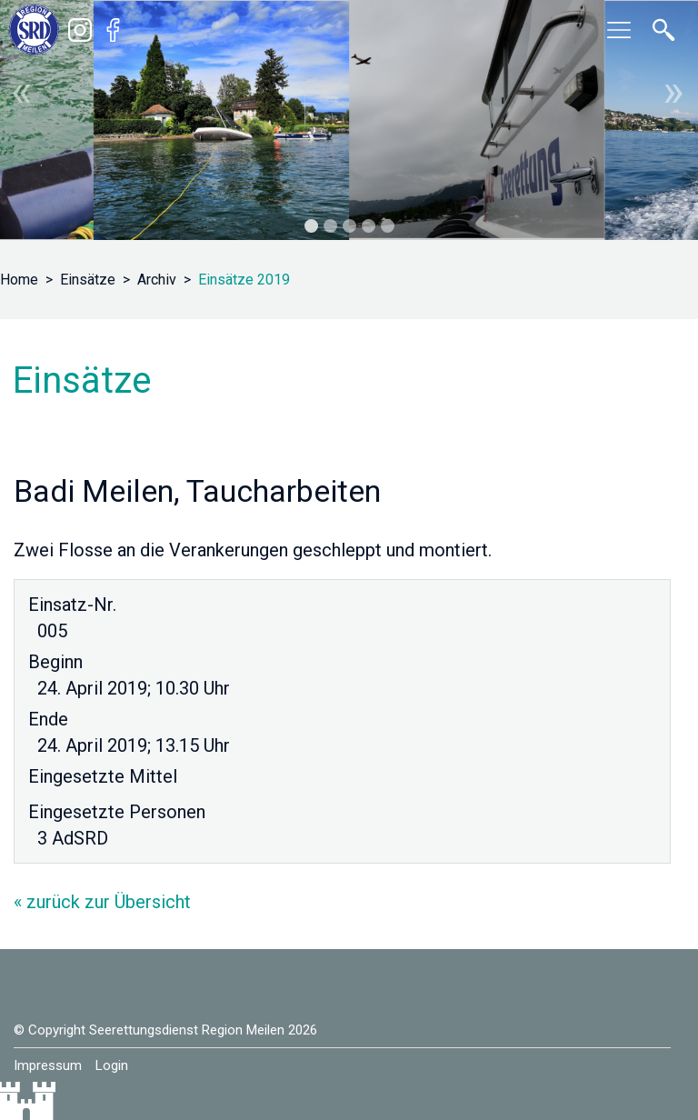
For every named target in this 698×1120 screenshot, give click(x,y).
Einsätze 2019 (244, 279)
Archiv (156, 279)
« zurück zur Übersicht (102, 902)
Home (19, 279)
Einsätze (87, 279)
